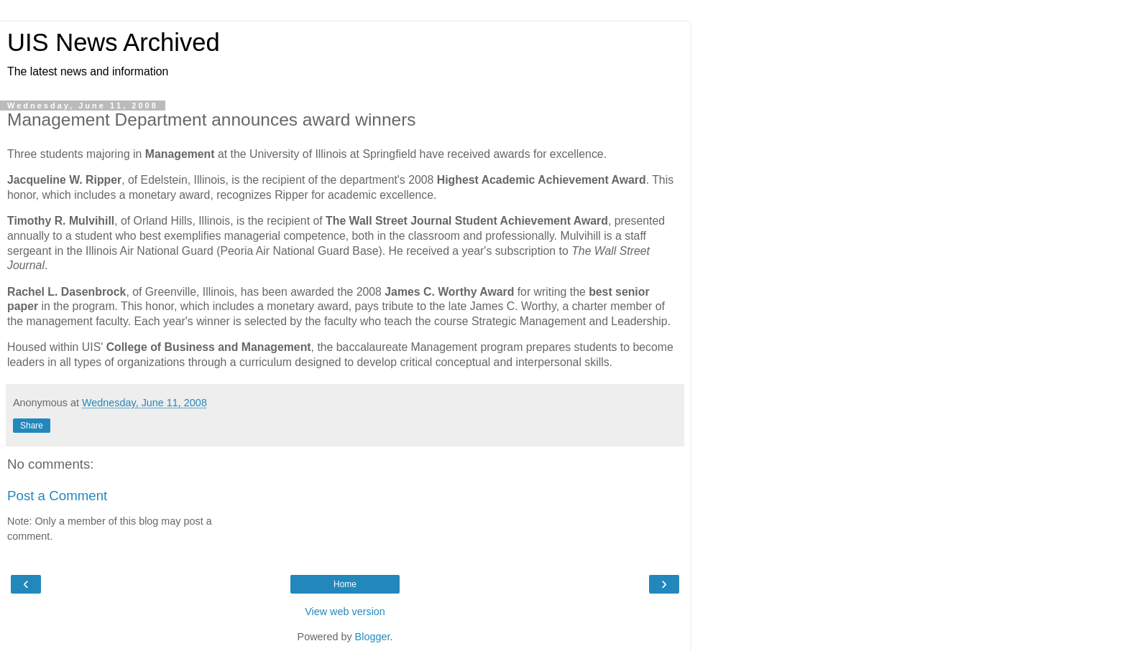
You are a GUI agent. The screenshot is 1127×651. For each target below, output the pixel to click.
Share (31, 426)
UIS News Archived (113, 42)
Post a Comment (57, 495)
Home (345, 584)
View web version (345, 611)
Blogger (372, 636)
